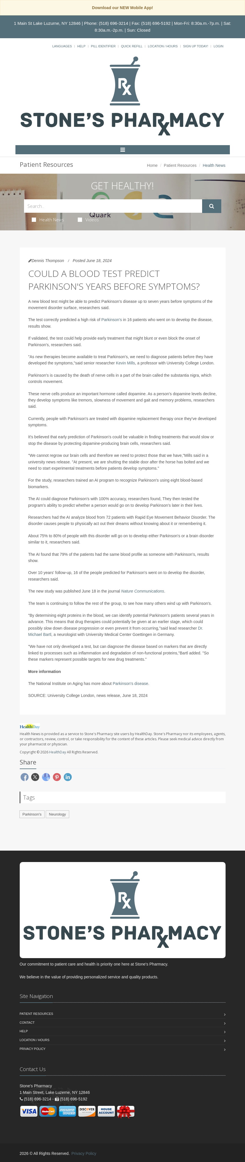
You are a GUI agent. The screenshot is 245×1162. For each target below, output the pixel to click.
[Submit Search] (211, 206)
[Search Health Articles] (113, 206)
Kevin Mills (125, 363)
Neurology (57, 814)
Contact (27, 1022)
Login (218, 46)
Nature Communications (142, 591)
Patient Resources (180, 165)
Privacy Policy (33, 1049)
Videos (88, 219)
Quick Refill (131, 46)
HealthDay (57, 752)
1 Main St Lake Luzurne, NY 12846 (47, 23)
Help (81, 46)
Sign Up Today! (195, 46)
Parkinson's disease (130, 683)
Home (152, 165)
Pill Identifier (103, 46)
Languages (62, 46)
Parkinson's (111, 319)
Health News (48, 219)
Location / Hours (163, 46)
